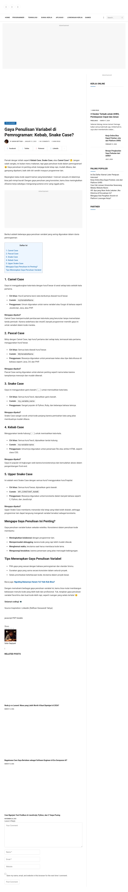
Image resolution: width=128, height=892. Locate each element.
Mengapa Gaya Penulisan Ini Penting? (22, 267)
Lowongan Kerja (74, 17)
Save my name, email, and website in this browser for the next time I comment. (36, 876)
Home (7, 17)
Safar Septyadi (17, 141)
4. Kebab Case (12, 260)
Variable (19, 618)
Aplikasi (60, 17)
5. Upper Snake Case (14, 263)
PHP (14, 618)
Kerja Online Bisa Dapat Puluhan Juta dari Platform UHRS (113, 138)
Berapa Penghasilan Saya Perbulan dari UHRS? (113, 153)
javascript (8, 618)
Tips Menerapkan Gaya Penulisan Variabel (23, 270)
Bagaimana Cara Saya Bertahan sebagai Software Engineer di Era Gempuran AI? (35, 760)
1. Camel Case (12, 250)
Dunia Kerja (46, 17)
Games (88, 17)
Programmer (18, 17)
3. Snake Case (12, 257)
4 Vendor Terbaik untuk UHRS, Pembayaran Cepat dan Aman (104, 115)
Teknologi (33, 17)
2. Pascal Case (12, 254)
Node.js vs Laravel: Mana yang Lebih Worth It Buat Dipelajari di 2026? (31, 705)
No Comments (44, 141)
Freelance (94, 120)
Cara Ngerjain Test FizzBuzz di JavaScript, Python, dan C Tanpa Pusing (32, 815)
